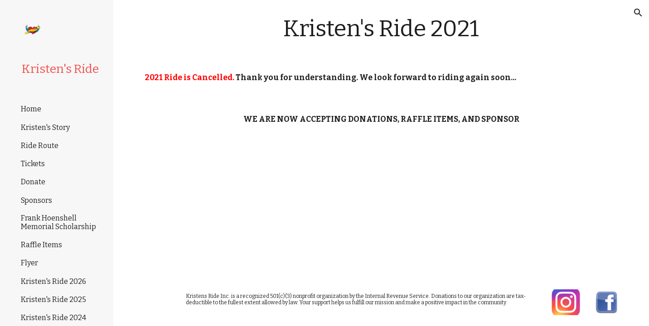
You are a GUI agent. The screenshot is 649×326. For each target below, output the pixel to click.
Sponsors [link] (36, 200)
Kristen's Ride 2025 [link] (53, 299)
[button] (638, 13)
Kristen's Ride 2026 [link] (53, 281)
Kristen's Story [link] (45, 127)
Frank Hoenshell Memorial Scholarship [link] (58, 222)
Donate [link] (33, 181)
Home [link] (31, 109)
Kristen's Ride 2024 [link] (53, 317)
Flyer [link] (29, 263)
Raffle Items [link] (41, 244)
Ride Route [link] (39, 145)
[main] (381, 28)
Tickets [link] (33, 163)
